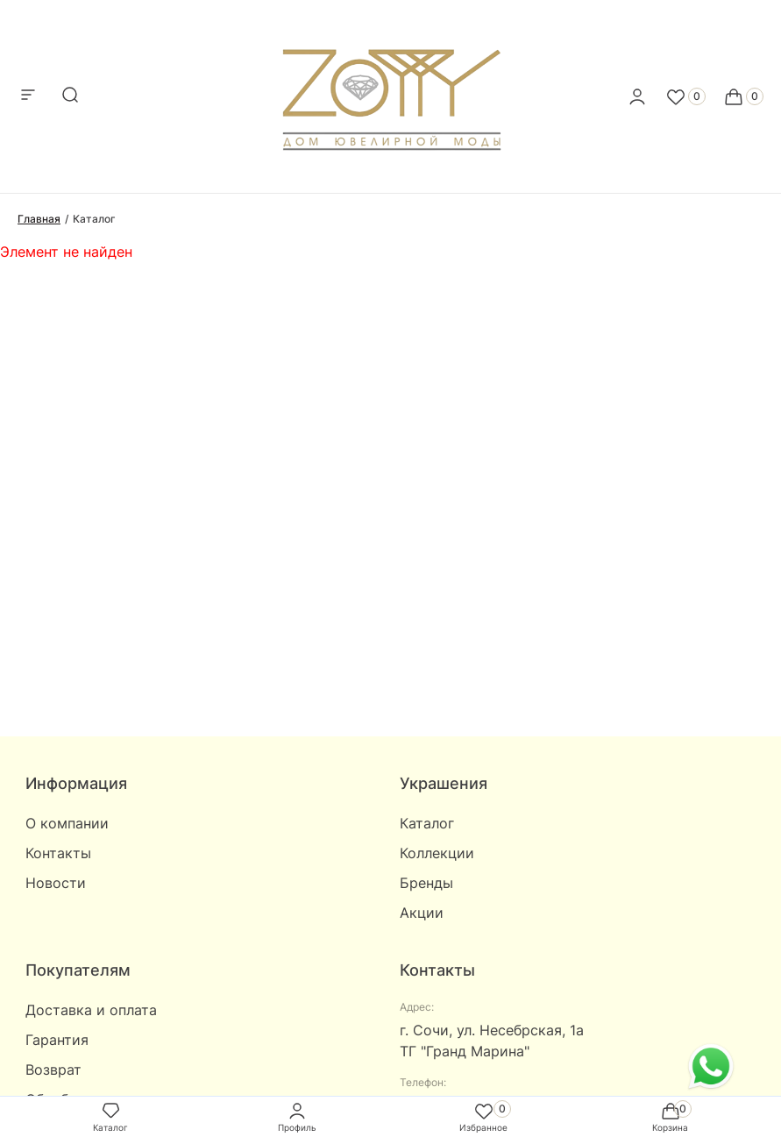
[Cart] (743, 96)
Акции (422, 912)
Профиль (297, 1116)
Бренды (426, 883)
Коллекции (437, 853)
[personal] (637, 96)
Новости (55, 883)
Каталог (427, 823)
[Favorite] (685, 96)
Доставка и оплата (91, 1010)
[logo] (390, 91)
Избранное (483, 1116)
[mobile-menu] (28, 96)
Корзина (670, 1116)
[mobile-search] (70, 96)
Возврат (53, 1069)
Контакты (58, 853)
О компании (67, 823)
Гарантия (57, 1039)
